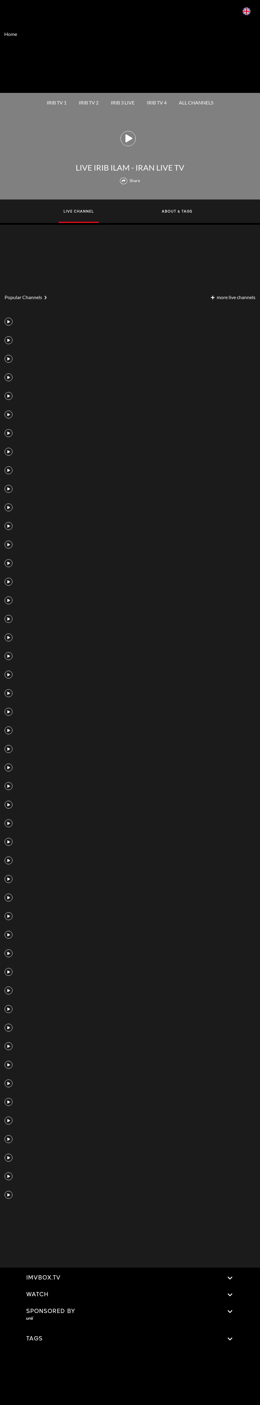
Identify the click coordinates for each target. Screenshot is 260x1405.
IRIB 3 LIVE (123, 102)
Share (130, 180)
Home (10, 34)
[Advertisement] (130, 66)
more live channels (233, 297)
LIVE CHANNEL (78, 212)
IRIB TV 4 (157, 102)
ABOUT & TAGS (177, 212)
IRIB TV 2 (89, 102)
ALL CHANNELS (196, 102)
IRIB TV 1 (57, 102)
